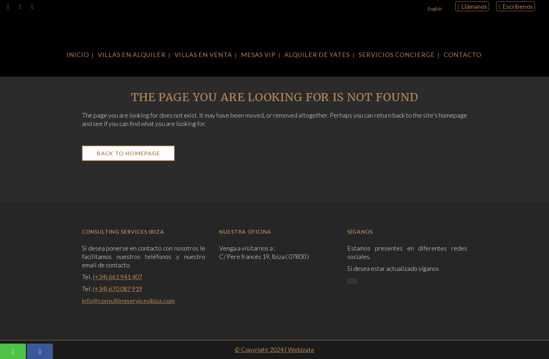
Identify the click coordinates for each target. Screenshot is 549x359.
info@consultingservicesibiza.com (128, 300)
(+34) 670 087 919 (117, 289)
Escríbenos (515, 6)
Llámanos (472, 6)
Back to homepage (128, 153)
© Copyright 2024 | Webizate (274, 349)
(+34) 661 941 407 (117, 277)
